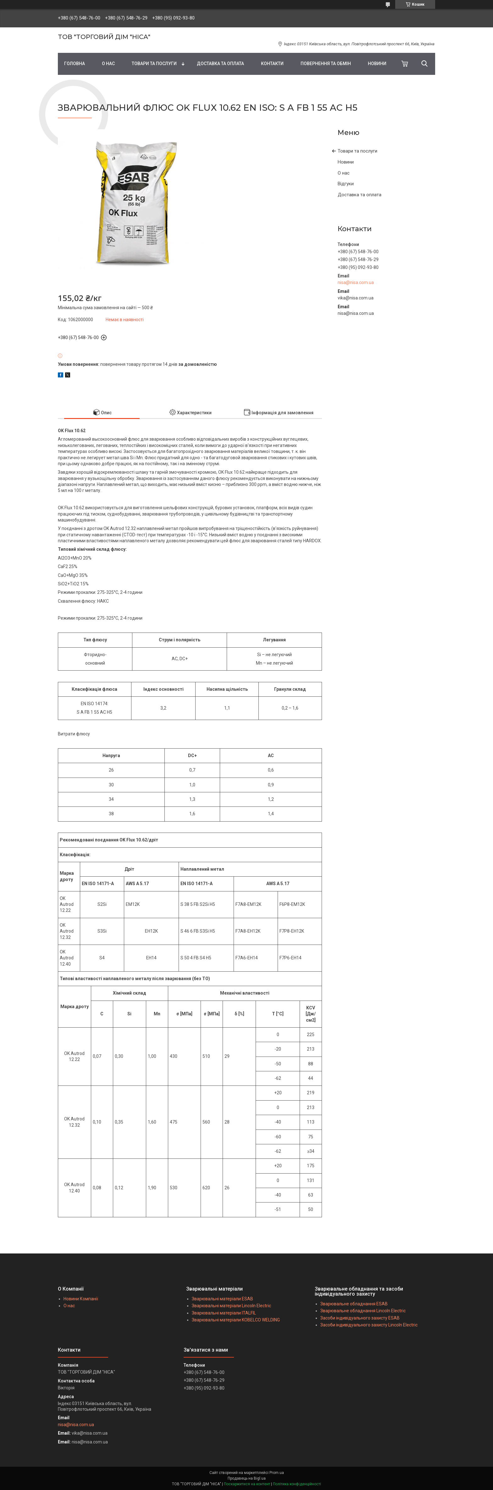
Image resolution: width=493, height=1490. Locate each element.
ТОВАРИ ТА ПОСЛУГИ (154, 63)
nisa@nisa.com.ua (356, 282)
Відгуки (346, 184)
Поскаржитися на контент (247, 1484)
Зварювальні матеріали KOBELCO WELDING (236, 1319)
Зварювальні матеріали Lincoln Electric (231, 1305)
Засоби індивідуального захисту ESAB (360, 1317)
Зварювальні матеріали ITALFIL (224, 1312)
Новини (346, 162)
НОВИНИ (377, 63)
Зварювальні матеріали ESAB (222, 1298)
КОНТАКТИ (272, 63)
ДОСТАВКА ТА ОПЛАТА (220, 63)
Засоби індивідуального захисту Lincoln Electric (369, 1324)
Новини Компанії (81, 1298)
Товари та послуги (357, 151)
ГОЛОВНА (74, 63)
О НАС (108, 63)
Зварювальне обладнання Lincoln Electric (363, 1310)
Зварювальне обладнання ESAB (354, 1303)
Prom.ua (276, 1472)
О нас (344, 173)
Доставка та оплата (359, 195)
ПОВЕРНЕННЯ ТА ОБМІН (326, 63)
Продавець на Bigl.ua (247, 1478)
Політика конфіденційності (297, 1484)
